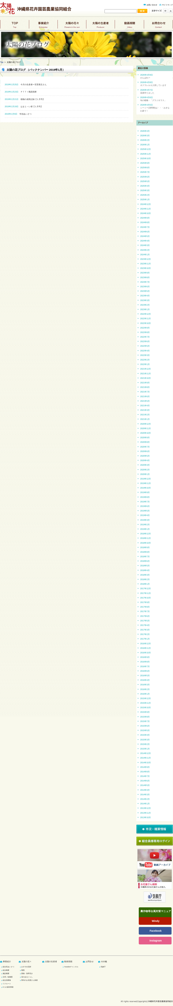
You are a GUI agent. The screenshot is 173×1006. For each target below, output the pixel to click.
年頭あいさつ (18, 114)
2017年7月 (145, 611)
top (14, 26)
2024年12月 (145, 204)
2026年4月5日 (155, 108)
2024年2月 (145, 250)
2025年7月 (145, 172)
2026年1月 (145, 145)
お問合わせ (158, 26)
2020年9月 (145, 437)
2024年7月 (145, 227)
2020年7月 (145, 447)
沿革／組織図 (8, 977)
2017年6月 (145, 616)
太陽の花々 (72, 26)
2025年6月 (145, 177)
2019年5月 (145, 511)
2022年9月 (145, 328)
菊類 (23, 970)
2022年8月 (145, 332)
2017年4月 (145, 625)
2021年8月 (145, 387)
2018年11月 (145, 538)
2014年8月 (145, 772)
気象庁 (103, 967)
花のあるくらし (27, 977)
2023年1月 (145, 309)
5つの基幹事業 (8, 987)
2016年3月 (145, 685)
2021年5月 (145, 401)
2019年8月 (145, 497)
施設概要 (6, 973)
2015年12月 (145, 698)
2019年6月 (145, 506)
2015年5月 (145, 730)
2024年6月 (145, 232)
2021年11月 (145, 373)
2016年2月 (145, 689)
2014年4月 (145, 790)
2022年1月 (145, 364)
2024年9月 (145, 218)
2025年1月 (145, 199)
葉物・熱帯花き (27, 973)
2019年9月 (145, 492)
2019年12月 (145, 479)
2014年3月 (145, 794)
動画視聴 (129, 26)
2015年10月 (145, 707)
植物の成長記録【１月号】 (25, 99)
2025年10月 (145, 158)
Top (1, 62)
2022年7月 (145, 337)
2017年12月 (145, 588)
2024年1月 (145, 254)
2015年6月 (145, 726)
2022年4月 (145, 351)
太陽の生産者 (100, 26)
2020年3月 (145, 465)
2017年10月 (145, 598)
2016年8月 (145, 662)
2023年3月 (145, 300)
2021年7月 (145, 392)
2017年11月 (145, 593)
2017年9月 (145, 602)
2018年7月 (145, 556)
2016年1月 (145, 694)
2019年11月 (145, 483)
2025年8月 (145, 167)
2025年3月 (145, 190)
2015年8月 (145, 717)
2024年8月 (145, 222)
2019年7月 (145, 502)
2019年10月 (145, 488)
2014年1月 (145, 804)
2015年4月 (145, 735)
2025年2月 (145, 195)
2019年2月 (145, 524)
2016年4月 (145, 680)
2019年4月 (145, 515)
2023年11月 (145, 264)
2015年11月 (145, 703)
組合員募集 (7, 980)
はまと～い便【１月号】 (24, 106)
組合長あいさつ (8, 967)
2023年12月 (145, 259)
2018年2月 (145, 579)
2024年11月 (145, 209)
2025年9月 (145, 163)
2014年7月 (145, 776)
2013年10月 (145, 817)
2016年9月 (145, 657)
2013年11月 (145, 813)
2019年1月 (145, 529)
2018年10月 (145, 543)
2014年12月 (145, 753)
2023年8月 (145, 277)
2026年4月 (145, 131)
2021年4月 (145, 405)
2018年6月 (145, 561)
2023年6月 (145, 286)
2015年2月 (145, 744)
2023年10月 (145, 268)
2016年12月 (145, 643)
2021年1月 (145, 419)
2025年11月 (145, 154)
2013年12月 (145, 808)
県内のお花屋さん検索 (29, 980)
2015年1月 (145, 749)
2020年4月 (145, 460)
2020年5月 (145, 456)
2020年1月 (145, 474)
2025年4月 (145, 186)
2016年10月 (145, 653)
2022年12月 (145, 314)
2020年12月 (145, 424)
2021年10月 (145, 378)
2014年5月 (145, 785)
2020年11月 (145, 428)
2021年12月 (145, 369)
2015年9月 (145, 712)
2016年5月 (145, 675)
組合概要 (6, 970)
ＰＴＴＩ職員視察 (21, 92)
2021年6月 (145, 396)
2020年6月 (145, 451)
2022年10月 (145, 323)
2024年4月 (145, 241)
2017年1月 (145, 639)
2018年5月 (145, 566)
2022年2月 (145, 360)
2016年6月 (145, 671)
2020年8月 (145, 442)
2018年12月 (145, 534)
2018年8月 (145, 552)
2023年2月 (145, 305)
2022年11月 (145, 318)
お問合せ (90, 961)
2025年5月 (145, 181)
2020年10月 (145, 433)
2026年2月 (145, 140)
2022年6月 (145, 341)
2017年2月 (145, 634)
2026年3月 (145, 135)
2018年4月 (145, 570)
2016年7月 (145, 666)
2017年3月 (145, 630)
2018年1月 (145, 584)
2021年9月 (145, 383)
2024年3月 (145, 245)
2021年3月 (145, 410)
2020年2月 (145, 470)
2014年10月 (145, 762)
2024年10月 (145, 213)
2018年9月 (145, 547)
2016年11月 (145, 648)
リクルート (7, 984)
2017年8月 (145, 607)
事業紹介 (43, 26)
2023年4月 (145, 296)
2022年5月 (145, 346)
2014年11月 (145, 758)
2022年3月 (145, 355)
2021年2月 (145, 415)
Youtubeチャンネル (71, 967)
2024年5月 (145, 236)
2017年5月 (145, 621)
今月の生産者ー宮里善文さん (26, 84)
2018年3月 (145, 575)
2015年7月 (145, 721)
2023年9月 (145, 273)
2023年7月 (145, 282)
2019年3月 (145, 520)
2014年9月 (145, 767)
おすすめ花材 (26, 967)
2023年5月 (145, 291)
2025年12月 (145, 149)
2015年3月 (145, 740)
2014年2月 (145, 799)
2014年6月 (145, 781)
